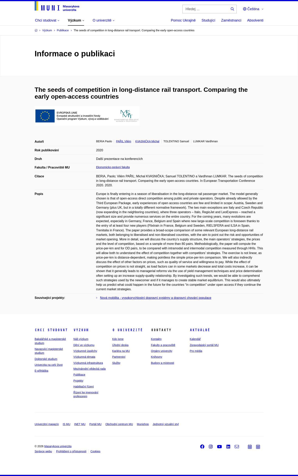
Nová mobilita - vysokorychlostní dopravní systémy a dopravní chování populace (155, 297)
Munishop (143, 424)
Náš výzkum (80, 339)
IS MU (66, 424)
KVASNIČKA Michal (147, 141)
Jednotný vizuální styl (166, 424)
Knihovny (156, 356)
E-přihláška (41, 370)
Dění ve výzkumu (83, 345)
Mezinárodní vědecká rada (89, 368)
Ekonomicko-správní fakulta (113, 167)
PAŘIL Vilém (123, 141)
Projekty (78, 380)
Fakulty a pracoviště (163, 345)
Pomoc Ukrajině (183, 20)
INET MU (79, 424)
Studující (208, 20)
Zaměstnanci (231, 20)
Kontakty (156, 339)
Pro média (196, 350)
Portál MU (95, 424)
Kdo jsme (118, 339)
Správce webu (43, 451)
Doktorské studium (46, 359)
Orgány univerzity (161, 350)
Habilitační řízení (83, 386)
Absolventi (255, 20)
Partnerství (119, 356)
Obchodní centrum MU (119, 424)
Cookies (96, 451)
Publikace (79, 374)
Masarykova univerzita (57, 446)
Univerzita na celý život (49, 364)
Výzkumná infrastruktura (88, 362)
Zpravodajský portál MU (204, 345)
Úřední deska (120, 345)
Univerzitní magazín (47, 424)
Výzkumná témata (84, 356)
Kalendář (195, 339)
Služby (116, 362)
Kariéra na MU (121, 350)
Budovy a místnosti (162, 362)
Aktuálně (200, 330)
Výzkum (81, 330)
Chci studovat (51, 330)
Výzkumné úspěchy (85, 350)
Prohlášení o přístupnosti (71, 451)
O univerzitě (127, 330)
